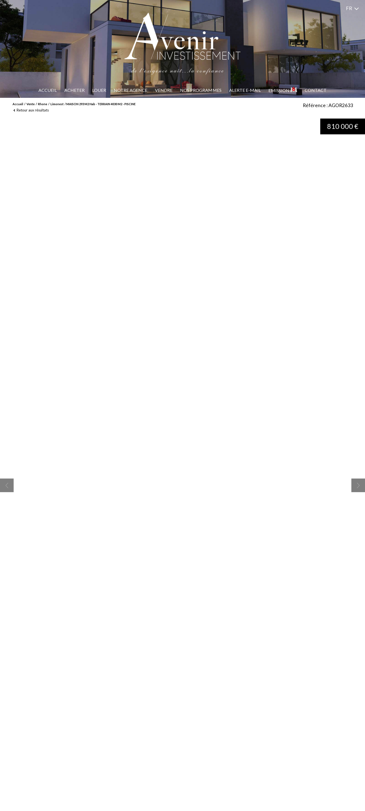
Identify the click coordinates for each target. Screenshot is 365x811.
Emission (282, 90)
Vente (30, 104)
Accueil (47, 90)
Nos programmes (201, 90)
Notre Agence (130, 90)
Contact (316, 90)
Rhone (42, 104)
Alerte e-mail (245, 90)
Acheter (74, 90)
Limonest (57, 104)
